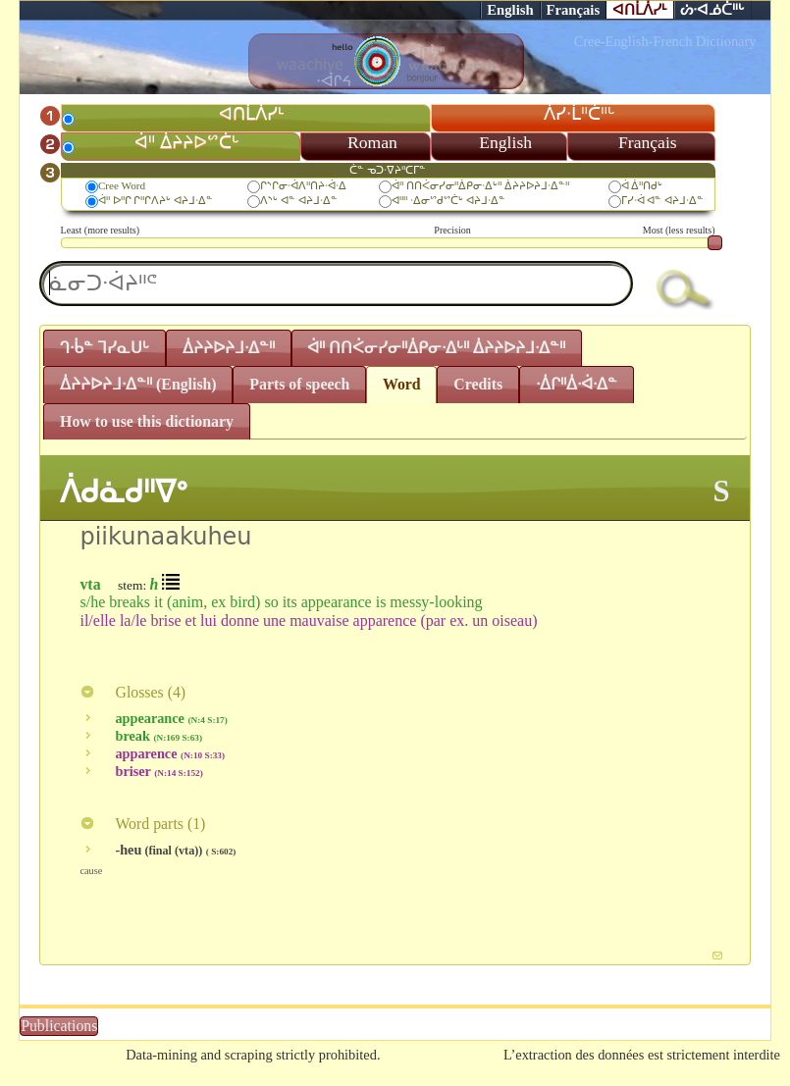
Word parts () (142, 823)
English (510, 10)
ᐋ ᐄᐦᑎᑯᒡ (642, 185)
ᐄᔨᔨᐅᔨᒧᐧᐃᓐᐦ (229, 347)
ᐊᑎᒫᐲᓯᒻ (639, 10)
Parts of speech (299, 384)
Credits (477, 384)
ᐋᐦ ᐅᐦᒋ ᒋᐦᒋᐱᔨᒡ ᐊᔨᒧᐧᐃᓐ (155, 200)
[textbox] (336, 283)
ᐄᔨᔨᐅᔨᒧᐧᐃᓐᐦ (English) (138, 384)
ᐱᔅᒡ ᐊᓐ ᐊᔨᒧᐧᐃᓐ (299, 200)
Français (574, 10)
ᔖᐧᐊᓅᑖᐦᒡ (712, 10)
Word (402, 384)
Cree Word (121, 185)
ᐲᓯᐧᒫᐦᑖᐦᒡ (579, 114)
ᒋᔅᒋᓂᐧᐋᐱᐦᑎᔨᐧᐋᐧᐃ (303, 185)
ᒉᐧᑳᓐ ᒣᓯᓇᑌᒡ (104, 347)
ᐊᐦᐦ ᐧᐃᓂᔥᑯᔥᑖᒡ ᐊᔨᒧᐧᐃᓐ (448, 200)
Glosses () (132, 692)
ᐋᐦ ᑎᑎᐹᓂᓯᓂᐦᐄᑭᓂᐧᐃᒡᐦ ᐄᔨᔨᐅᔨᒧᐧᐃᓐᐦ (480, 185)
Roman (372, 142)
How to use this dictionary (147, 421)
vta (89, 584)
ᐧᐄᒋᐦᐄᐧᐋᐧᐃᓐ (576, 384)
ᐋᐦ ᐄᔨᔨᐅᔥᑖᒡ (186, 142)
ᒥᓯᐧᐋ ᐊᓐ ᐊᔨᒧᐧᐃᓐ (663, 200)
